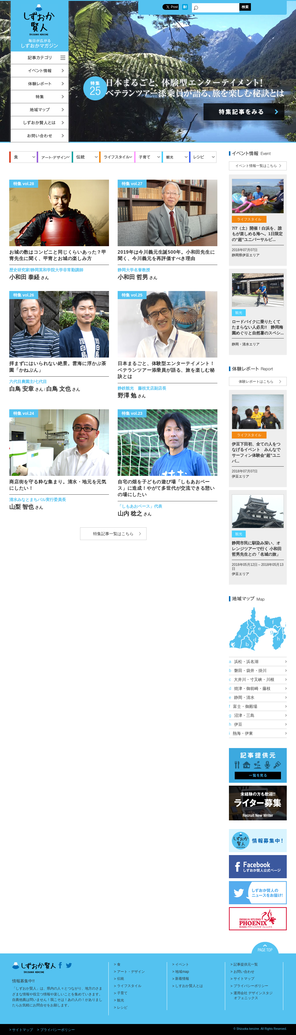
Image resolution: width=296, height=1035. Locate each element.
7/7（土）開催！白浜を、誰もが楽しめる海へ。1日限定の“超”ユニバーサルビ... (257, 234)
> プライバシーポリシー (56, 1030)
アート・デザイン (131, 972)
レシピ (122, 1007)
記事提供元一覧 (246, 964)
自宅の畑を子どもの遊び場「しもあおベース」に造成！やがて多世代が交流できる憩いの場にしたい (166, 488)
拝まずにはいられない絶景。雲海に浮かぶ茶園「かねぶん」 (57, 366)
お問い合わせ (244, 972)
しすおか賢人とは (189, 986)
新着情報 (182, 979)
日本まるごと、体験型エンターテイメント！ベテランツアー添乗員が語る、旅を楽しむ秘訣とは (166, 370)
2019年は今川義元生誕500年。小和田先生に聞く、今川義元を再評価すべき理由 (166, 255)
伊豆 (235, 724)
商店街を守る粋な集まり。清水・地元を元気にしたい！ (57, 485)
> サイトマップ (21, 1030)
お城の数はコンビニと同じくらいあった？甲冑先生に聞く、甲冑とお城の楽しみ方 (57, 255)
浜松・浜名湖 (243, 661)
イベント (182, 964)
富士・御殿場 (243, 706)
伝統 (120, 979)
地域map (182, 972)
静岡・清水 (241, 697)
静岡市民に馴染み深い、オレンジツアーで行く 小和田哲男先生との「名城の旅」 (257, 549)
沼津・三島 (241, 715)
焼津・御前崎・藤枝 (250, 688)
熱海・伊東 (241, 733)
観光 (120, 1000)
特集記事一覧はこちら (113, 533)
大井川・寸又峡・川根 (251, 679)
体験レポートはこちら (256, 382)
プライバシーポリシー (251, 986)
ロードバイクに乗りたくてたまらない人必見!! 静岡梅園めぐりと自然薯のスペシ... (258, 327)
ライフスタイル (129, 986)
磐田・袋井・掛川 (248, 670)
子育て (122, 993)
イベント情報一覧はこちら (256, 166)
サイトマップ (244, 979)
